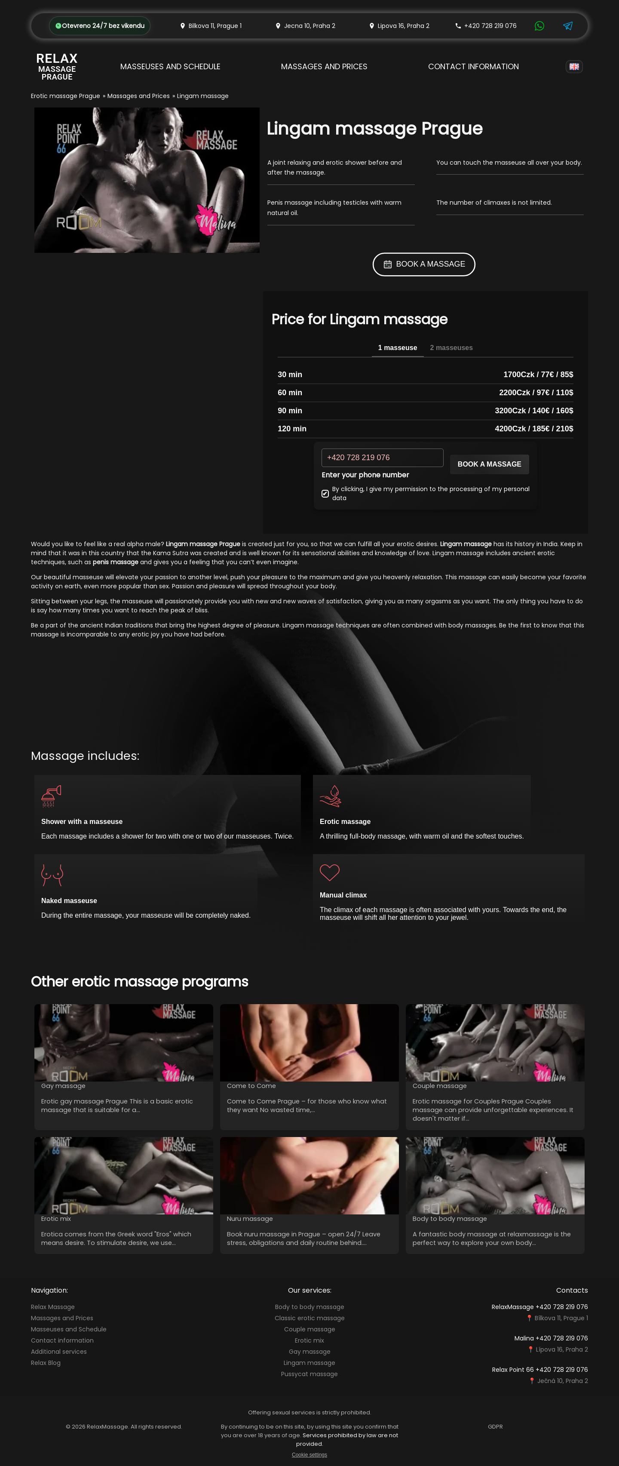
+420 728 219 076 (486, 26)
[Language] (574, 66)
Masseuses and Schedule (170, 66)
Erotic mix (309, 1340)
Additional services (59, 1351)
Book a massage (489, 464)
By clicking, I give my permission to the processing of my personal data (426, 493)
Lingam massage (309, 1362)
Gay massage (310, 1351)
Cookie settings (309, 1455)
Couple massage (309, 1329)
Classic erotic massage (310, 1318)
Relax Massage (53, 1307)
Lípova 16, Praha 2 (562, 1349)
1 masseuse (397, 347)
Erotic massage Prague (65, 96)
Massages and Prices (324, 66)
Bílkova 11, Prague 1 (561, 1318)
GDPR (495, 1427)
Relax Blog (46, 1362)
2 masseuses (451, 347)
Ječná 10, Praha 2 (562, 1381)
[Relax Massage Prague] (57, 66)
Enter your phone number (365, 475)
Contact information (473, 66)
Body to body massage (309, 1307)
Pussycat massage (309, 1374)
